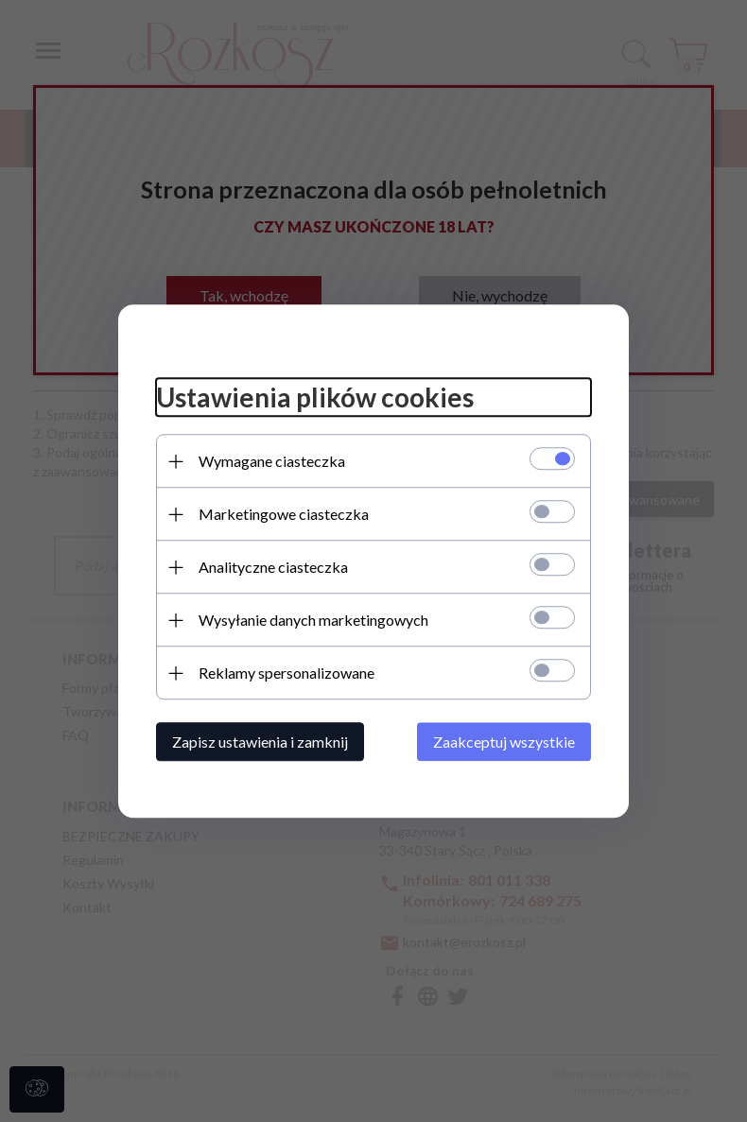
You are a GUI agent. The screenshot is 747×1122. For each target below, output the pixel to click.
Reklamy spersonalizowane (286, 673)
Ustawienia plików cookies (315, 398)
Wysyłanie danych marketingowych (313, 620)
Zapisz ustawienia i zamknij (260, 742)
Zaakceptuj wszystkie (504, 742)
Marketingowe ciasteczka (284, 514)
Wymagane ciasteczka (272, 461)
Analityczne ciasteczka (273, 567)
